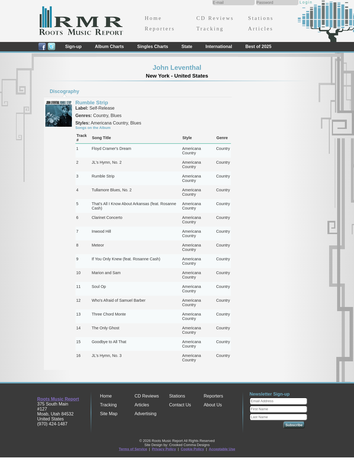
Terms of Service (133, 449)
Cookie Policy (192, 449)
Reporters (160, 28)
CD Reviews (215, 18)
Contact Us (180, 404)
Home (153, 18)
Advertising (145, 413)
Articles (260, 28)
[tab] (64, 91)
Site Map (108, 413)
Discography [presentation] (64, 91)
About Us (213, 404)
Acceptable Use (222, 449)
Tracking (210, 28)
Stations (261, 18)
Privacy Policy (164, 449)
